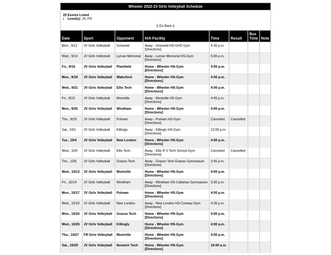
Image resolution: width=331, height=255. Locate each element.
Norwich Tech (127, 245)
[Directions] (153, 49)
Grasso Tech (126, 161)
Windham (124, 108)
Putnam (122, 119)
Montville (123, 98)
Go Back (165, 26)
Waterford (124, 77)
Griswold (123, 45)
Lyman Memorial (129, 56)
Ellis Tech (124, 87)
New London (126, 140)
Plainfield (124, 66)
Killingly (122, 129)
